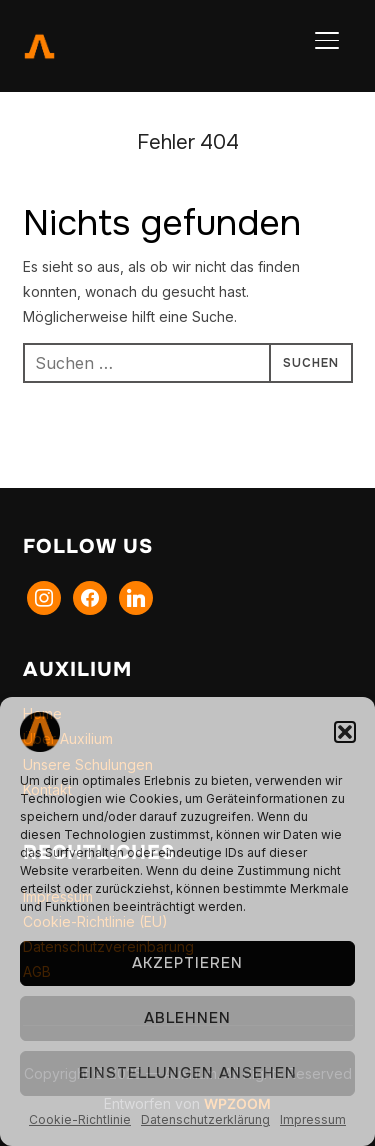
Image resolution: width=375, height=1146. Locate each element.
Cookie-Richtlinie (80, 1119)
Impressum (313, 1119)
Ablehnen (187, 1018)
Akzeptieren (187, 963)
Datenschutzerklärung (205, 1119)
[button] (345, 732)
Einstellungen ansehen (188, 1073)
